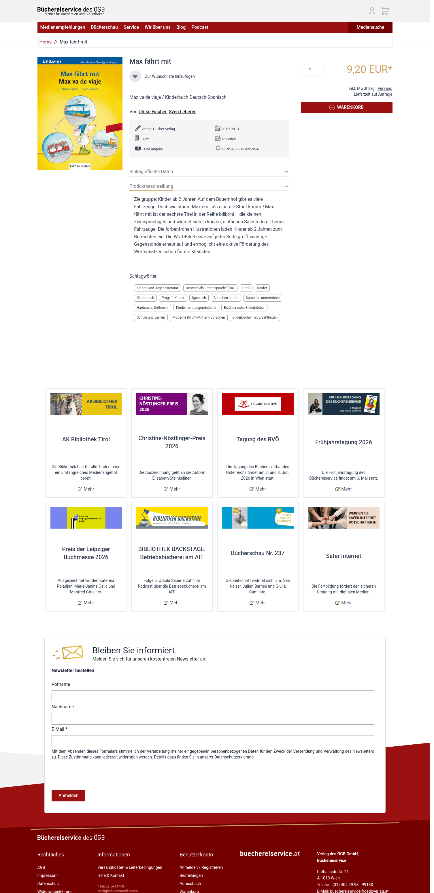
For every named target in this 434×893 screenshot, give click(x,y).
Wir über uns (158, 27)
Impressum (47, 875)
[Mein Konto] (372, 11)
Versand (385, 88)
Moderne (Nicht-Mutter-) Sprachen (199, 317)
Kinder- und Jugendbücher (196, 308)
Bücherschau (104, 27)
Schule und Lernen (151, 317)
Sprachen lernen (226, 298)
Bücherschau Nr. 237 (257, 553)
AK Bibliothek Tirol (86, 439)
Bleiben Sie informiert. (134, 650)
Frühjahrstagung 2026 (343, 442)
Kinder (262, 288)
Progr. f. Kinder (173, 298)
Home (45, 42)
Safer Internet (343, 556)
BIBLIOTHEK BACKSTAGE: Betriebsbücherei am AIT (171, 553)
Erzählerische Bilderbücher (244, 308)
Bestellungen (191, 875)
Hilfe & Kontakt (110, 875)
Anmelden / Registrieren (201, 867)
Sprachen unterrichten (263, 298)
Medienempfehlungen (62, 27)
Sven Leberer (182, 111)
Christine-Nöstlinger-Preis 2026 (171, 442)
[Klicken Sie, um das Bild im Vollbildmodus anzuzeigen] (80, 113)
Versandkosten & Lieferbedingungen (129, 867)
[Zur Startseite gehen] (71, 9)
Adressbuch (190, 883)
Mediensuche (370, 27)
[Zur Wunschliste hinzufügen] (135, 76)
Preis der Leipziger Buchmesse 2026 (86, 553)
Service (131, 27)
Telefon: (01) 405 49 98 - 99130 (345, 884)
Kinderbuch (145, 298)
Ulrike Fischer (153, 111)
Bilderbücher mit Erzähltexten (255, 317)
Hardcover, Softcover (153, 308)
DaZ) (246, 288)
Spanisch (199, 298)
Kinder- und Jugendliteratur (157, 288)
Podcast (199, 27)
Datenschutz (48, 883)
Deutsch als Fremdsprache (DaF (210, 288)
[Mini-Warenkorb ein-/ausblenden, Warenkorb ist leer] (385, 11)
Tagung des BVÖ (258, 439)
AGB (41, 867)
